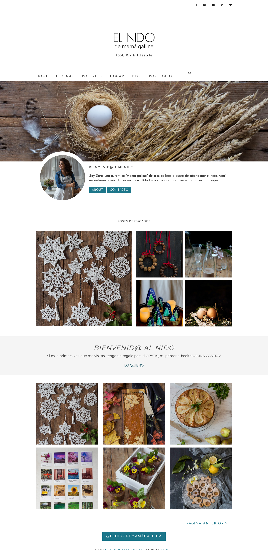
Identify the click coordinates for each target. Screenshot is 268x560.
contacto (119, 189)
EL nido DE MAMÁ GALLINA (124, 550)
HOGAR (117, 76)
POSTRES (92, 76)
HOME (42, 76)
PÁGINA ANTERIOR (206, 523)
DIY (136, 76)
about (97, 189)
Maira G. (167, 550)
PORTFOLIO (160, 76)
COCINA (65, 76)
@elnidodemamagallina (134, 536)
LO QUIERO (134, 365)
